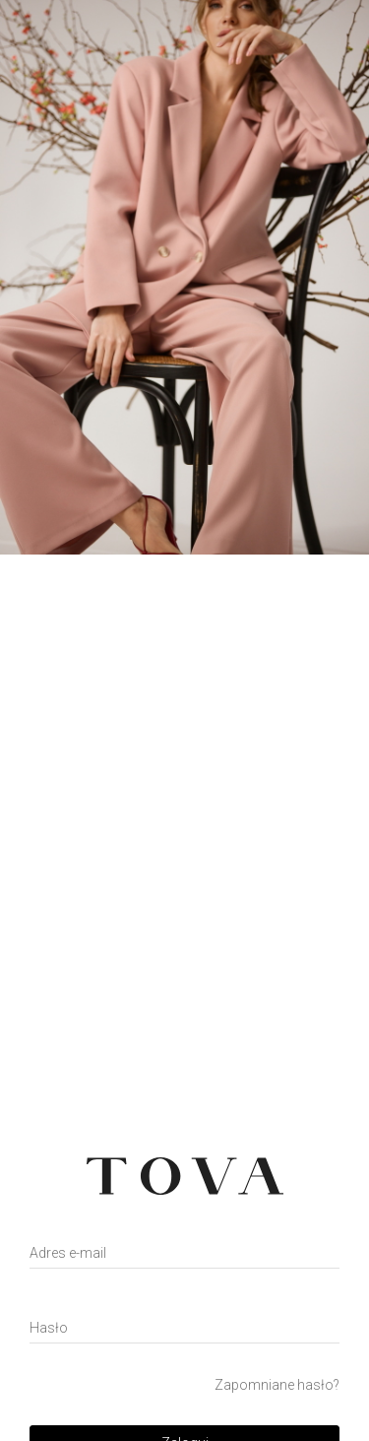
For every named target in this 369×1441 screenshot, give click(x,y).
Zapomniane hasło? (277, 1385)
